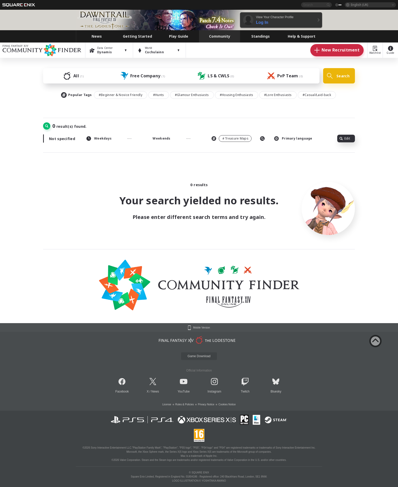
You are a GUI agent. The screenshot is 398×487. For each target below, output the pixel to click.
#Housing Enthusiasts (236, 95)
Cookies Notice (227, 404)
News (155, 391)
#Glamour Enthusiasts (192, 95)
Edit (345, 138)
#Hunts (158, 95)
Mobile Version (201, 327)
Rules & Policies (184, 404)
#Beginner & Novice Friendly (120, 95)
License (166, 404)
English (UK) (359, 5)
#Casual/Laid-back (317, 95)
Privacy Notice (206, 404)
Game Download (198, 356)
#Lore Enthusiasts (278, 95)
